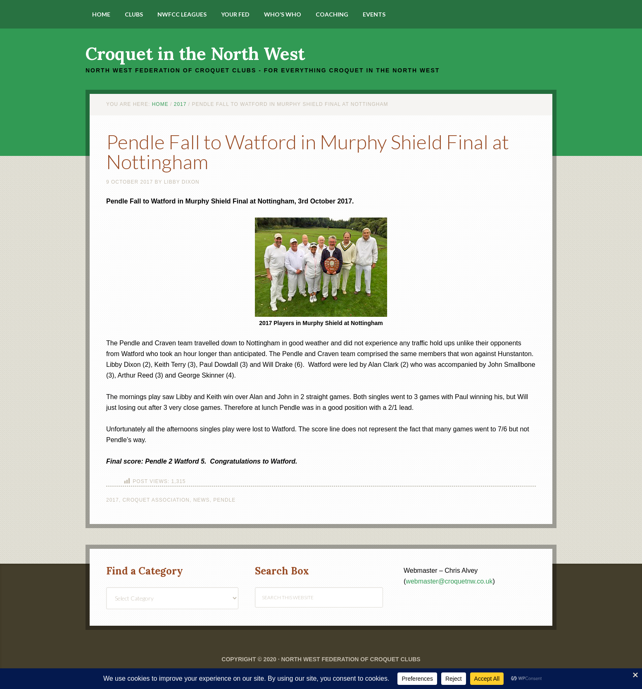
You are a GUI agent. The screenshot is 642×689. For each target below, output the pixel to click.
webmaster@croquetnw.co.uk (449, 581)
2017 (112, 500)
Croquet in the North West (195, 54)
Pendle (224, 500)
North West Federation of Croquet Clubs (350, 659)
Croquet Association (156, 500)
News (201, 500)
